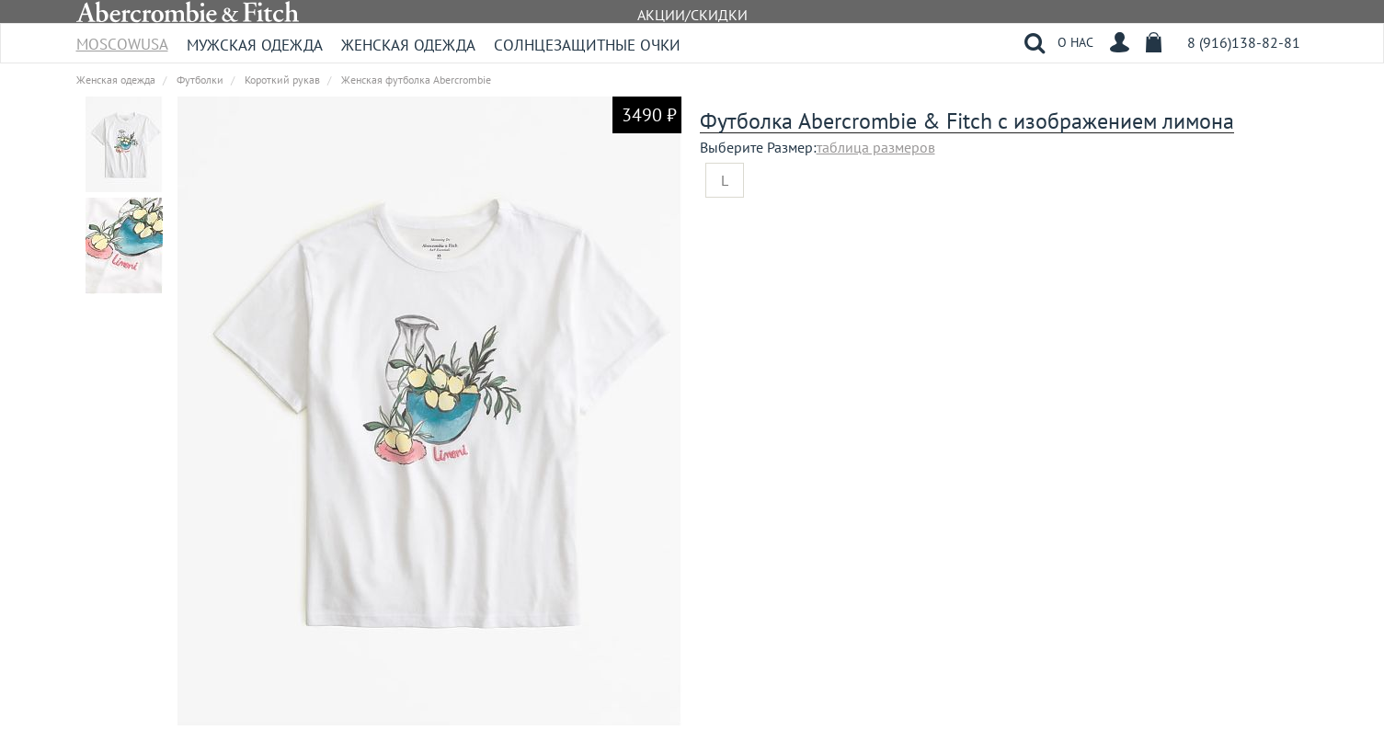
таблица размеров (876, 147)
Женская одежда (408, 45)
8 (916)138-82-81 (1243, 42)
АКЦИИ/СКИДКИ (692, 15)
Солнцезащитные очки (587, 45)
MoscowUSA (122, 38)
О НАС (1075, 42)
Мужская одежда (255, 45)
